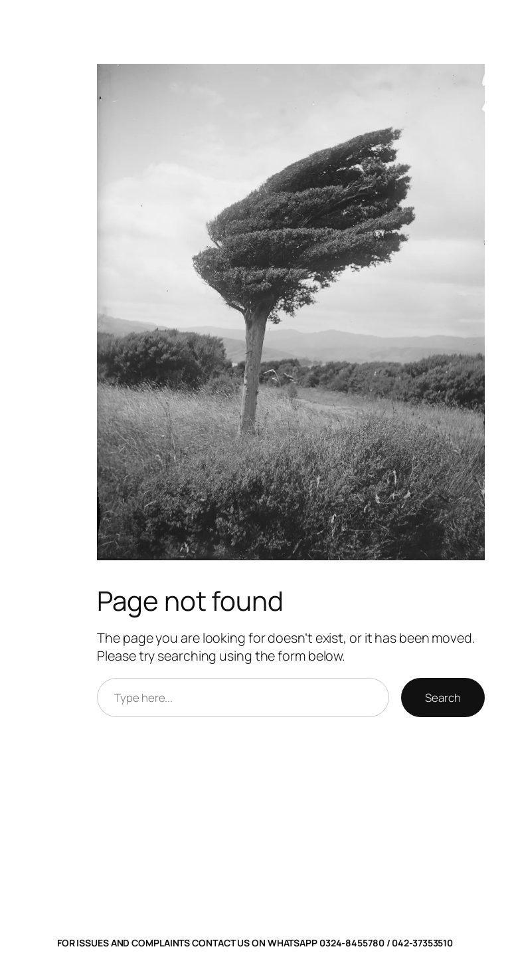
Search (442, 697)
